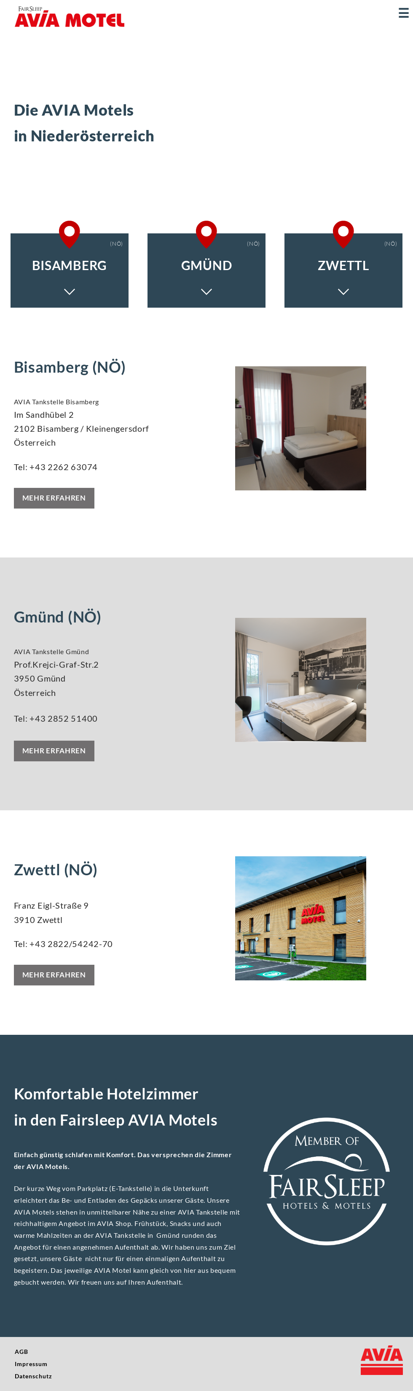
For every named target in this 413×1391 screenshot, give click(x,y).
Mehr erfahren (54, 497)
